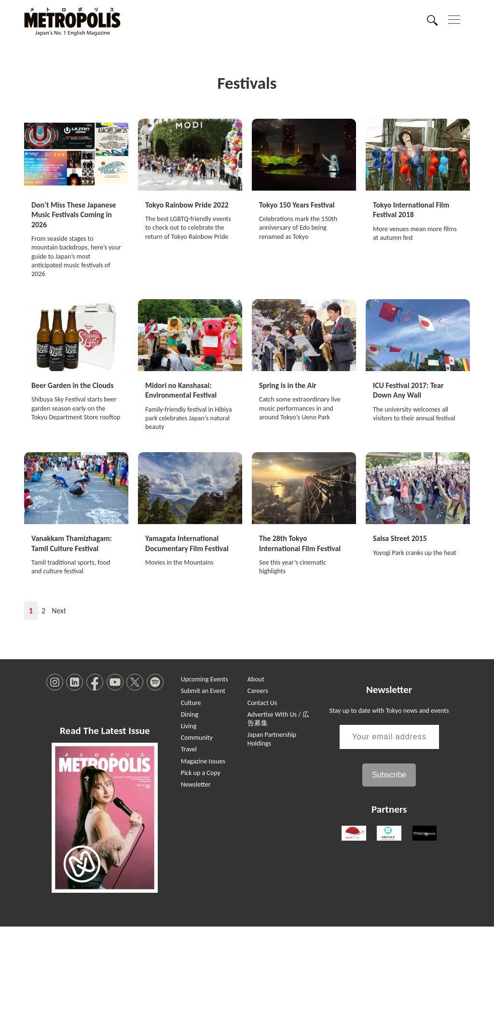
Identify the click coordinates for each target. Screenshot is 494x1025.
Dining (189, 813)
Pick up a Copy (200, 871)
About (255, 778)
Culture (191, 801)
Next (59, 709)
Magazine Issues (203, 860)
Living (189, 824)
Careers (257, 790)
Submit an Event (203, 790)
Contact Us (262, 801)
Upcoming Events (204, 778)
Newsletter (196, 883)
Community (197, 836)
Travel (189, 848)
